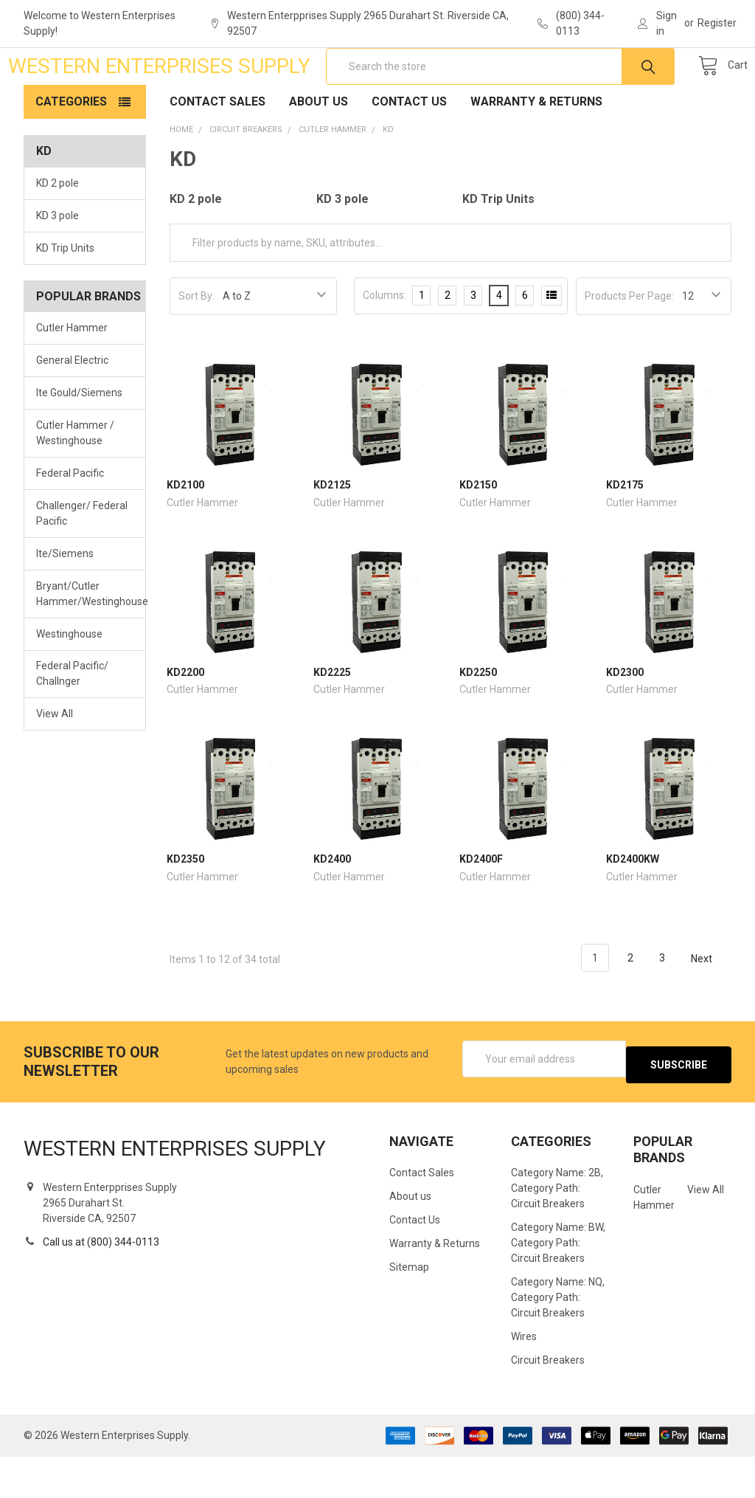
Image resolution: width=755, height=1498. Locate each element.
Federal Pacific (70, 520)
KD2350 (185, 906)
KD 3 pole (57, 263)
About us (318, 149)
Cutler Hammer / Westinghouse (75, 480)
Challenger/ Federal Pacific (82, 560)
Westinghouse (69, 680)
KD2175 (625, 532)
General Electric (72, 407)
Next (710, 1005)
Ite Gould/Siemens (79, 440)
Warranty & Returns (536, 149)
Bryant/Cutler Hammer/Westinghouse (84, 641)
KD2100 (185, 532)
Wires (524, 1378)
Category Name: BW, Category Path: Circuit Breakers (558, 1284)
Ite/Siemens (65, 601)
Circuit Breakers (548, 1401)
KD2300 (625, 719)
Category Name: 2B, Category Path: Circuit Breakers (557, 1229)
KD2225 (332, 719)
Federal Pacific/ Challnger (72, 720)
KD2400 (332, 906)
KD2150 (478, 532)
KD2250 (478, 719)
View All (54, 761)
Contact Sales (217, 149)
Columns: (384, 342)
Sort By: (196, 343)
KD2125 (332, 532)
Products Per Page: (629, 343)
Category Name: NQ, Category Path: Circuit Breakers (558, 1338)
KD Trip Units (65, 295)
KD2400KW (632, 906)
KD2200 (185, 719)
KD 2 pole (57, 230)
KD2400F (481, 906)
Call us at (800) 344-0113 (101, 1283)
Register (717, 23)
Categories (71, 149)
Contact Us (409, 149)
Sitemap (409, 1308)
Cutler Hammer (72, 375)
